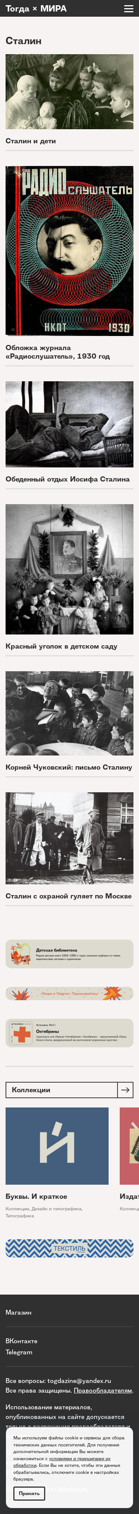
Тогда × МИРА (36, 8)
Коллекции (17, 1208)
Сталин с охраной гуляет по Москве (69, 896)
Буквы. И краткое (36, 1196)
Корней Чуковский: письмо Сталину (69, 767)
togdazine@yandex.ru (79, 1380)
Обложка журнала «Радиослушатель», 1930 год (58, 352)
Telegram (19, 1352)
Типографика (20, 1215)
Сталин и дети (31, 141)
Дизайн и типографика (57, 1208)
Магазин (19, 1312)
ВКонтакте (21, 1341)
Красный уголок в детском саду (62, 646)
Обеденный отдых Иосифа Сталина (68, 479)
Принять (29, 1493)
